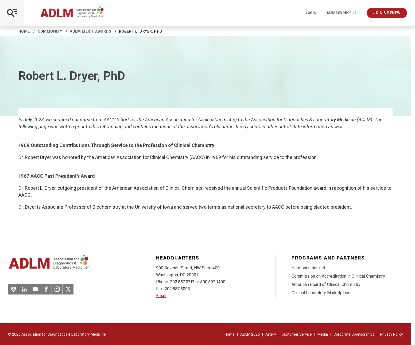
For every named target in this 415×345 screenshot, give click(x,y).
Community (50, 31)
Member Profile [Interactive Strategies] (341, 13)
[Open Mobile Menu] (12, 13)
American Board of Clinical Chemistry (326, 284)
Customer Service (297, 334)
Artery (270, 334)
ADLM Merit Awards (90, 31)
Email (161, 295)
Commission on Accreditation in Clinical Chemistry (338, 276)
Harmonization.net (308, 267)
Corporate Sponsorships (353, 334)
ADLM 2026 (250, 334)
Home (24, 31)
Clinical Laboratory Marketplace (321, 292)
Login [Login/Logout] (311, 13)
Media (322, 334)
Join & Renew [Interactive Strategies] (387, 13)
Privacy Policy (391, 334)
